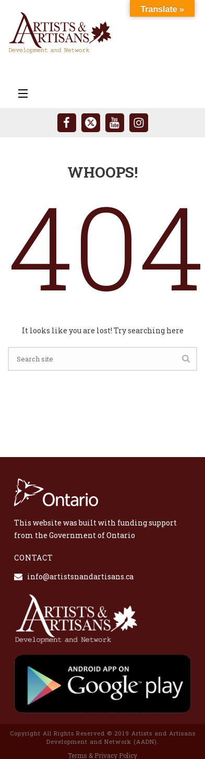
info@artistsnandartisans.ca (80, 576)
